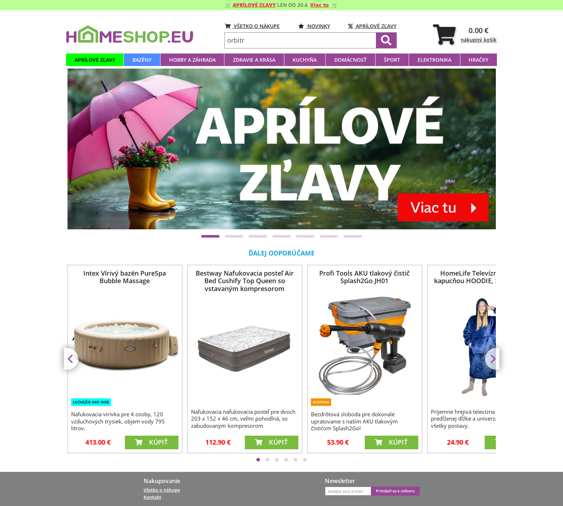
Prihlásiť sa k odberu (395, 490)
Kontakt (152, 497)
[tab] (465, 34)
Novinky (314, 26)
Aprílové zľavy (372, 26)
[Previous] (71, 359)
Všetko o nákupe (162, 490)
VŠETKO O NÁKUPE (252, 26)
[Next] (492, 359)
